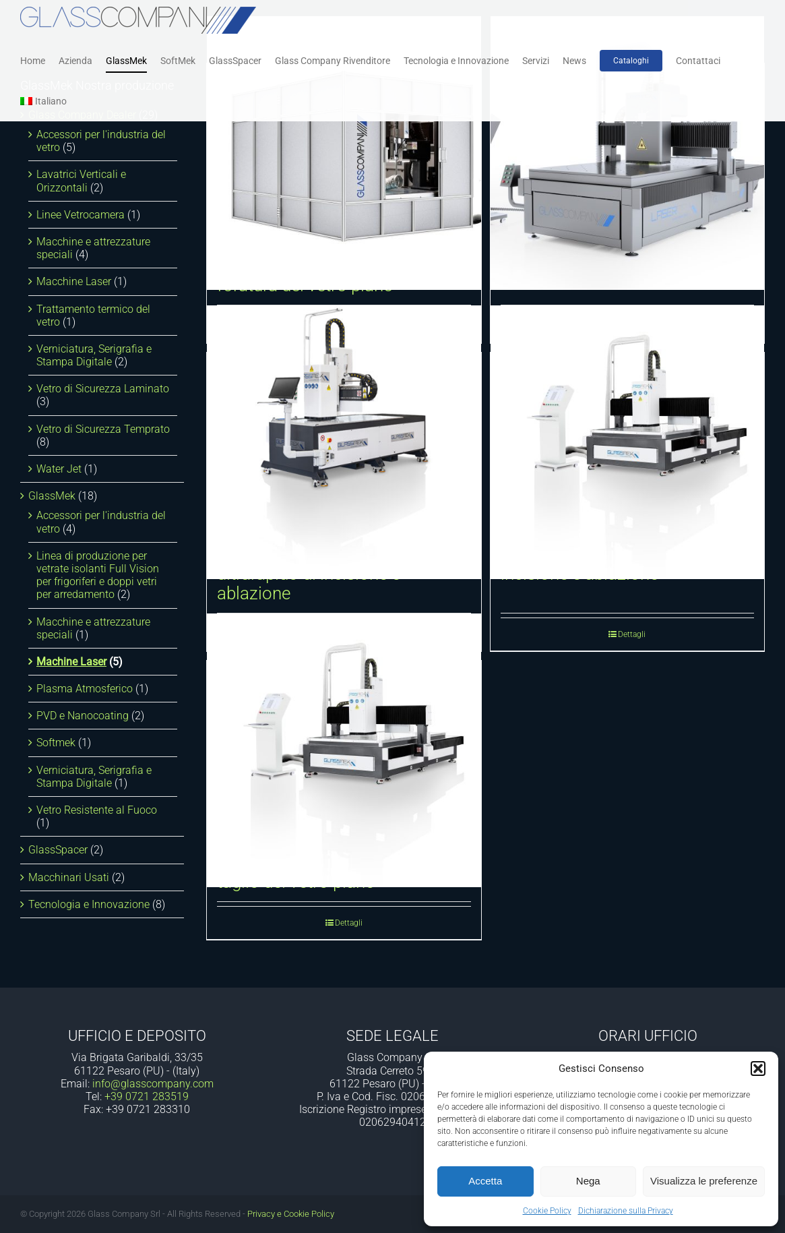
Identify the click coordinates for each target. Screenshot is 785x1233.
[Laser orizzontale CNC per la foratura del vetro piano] (343, 153)
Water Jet (59, 468)
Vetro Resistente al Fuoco (96, 810)
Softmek (55, 742)
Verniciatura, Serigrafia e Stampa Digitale (94, 355)
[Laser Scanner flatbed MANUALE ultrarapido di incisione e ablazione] (343, 442)
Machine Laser (71, 661)
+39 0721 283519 (146, 1096)
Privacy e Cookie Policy (290, 1214)
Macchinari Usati (68, 877)
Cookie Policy (547, 1210)
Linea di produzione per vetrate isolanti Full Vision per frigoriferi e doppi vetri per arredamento (97, 575)
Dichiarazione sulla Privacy (625, 1210)
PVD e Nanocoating (82, 715)
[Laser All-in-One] (627, 153)
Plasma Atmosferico (84, 688)
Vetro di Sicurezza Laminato (102, 388)
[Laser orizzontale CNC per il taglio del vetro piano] (343, 750)
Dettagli (632, 634)
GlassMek (51, 495)
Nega (588, 1180)
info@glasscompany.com (153, 1083)
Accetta (485, 1180)
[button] (758, 1068)
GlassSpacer (58, 849)
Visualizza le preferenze (703, 1180)
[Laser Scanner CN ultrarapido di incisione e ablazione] (627, 442)
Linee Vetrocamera (80, 214)
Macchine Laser (73, 281)
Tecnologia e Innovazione (89, 904)
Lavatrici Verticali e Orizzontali (81, 180)
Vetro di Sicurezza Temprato (103, 429)
